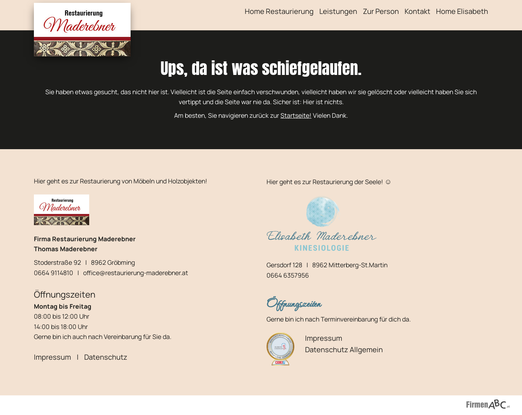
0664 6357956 (288, 275)
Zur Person (381, 11)
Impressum (52, 357)
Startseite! (295, 115)
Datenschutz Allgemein (344, 349)
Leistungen (338, 11)
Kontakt (417, 11)
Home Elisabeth (462, 11)
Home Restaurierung (279, 11)
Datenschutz (105, 357)
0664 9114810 (53, 272)
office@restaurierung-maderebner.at (135, 272)
